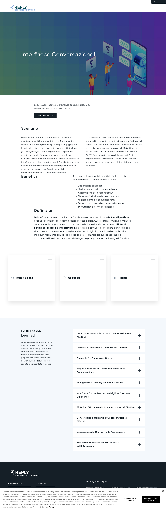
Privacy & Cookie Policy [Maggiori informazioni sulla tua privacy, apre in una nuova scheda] (43, 507)
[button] (45, 115)
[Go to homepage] (22, 8)
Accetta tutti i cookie (150, 499)
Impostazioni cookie (130, 499)
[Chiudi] (163, 491)
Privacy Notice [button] (120, 488)
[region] (83, 499)
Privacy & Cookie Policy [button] (95, 488)
